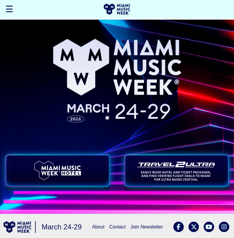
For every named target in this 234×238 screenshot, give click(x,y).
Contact (117, 226)
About (98, 226)
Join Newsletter (147, 226)
